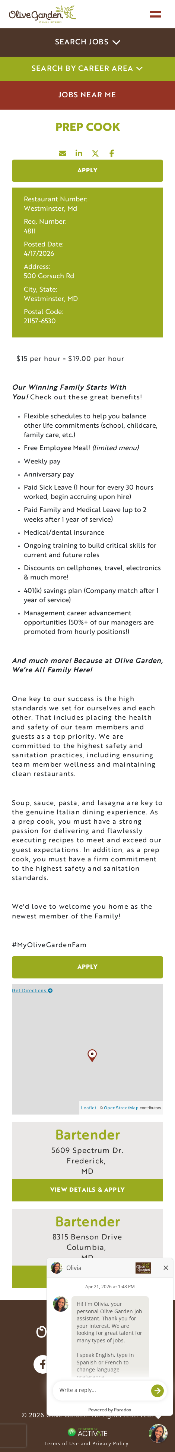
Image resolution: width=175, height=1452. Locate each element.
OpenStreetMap (121, 1108)
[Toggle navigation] (155, 14)
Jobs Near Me (87, 95)
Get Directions (32, 990)
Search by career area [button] (87, 69)
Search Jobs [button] (87, 42)
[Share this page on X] (95, 152)
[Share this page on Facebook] (112, 152)
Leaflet (88, 1108)
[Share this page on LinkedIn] (79, 152)
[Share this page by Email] (62, 152)
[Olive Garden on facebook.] (43, 1364)
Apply (87, 171)
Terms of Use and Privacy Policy (87, 1443)
